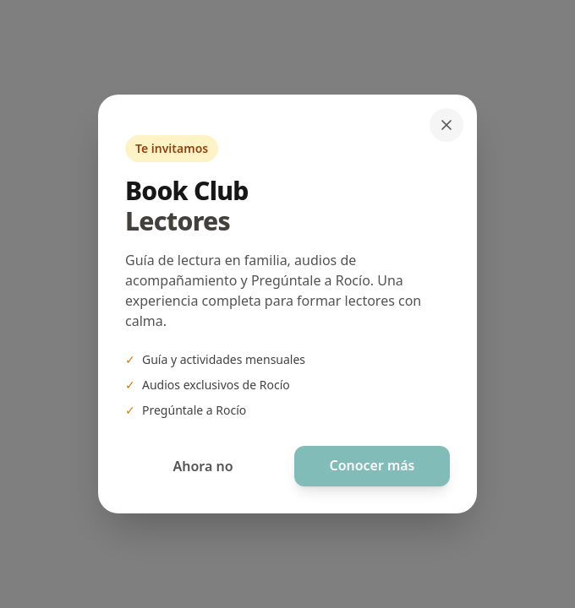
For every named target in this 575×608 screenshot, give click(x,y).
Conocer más (371, 466)
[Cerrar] (446, 125)
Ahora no (202, 466)
